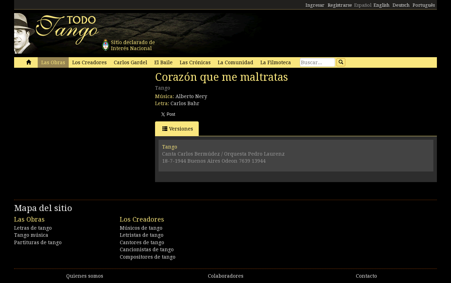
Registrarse (340, 5)
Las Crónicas (195, 62)
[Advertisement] (67, 119)
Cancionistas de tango (147, 249)
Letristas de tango (141, 235)
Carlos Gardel (130, 62)
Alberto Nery (191, 96)
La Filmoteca (275, 62)
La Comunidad (235, 62)
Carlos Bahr (185, 103)
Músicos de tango (141, 228)
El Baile (163, 62)
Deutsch (401, 5)
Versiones (177, 129)
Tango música (31, 235)
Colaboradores (225, 276)
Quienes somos (84, 276)
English (381, 5)
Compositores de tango (147, 257)
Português (424, 5)
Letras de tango (33, 228)
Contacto (366, 276)
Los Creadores (89, 62)
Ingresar (315, 5)
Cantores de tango (142, 242)
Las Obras (53, 62)
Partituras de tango (38, 242)
